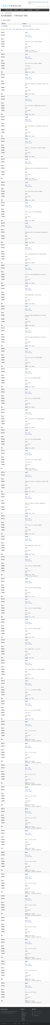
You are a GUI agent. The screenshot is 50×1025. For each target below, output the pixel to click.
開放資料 (23, 1018)
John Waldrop (27, 65)
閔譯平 (26, 671)
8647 (26, 852)
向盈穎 (26, 842)
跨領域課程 (30, 10)
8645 (26, 809)
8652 (26, 961)
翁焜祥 (26, 733)
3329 (26, 348)
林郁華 (26, 87)
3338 (26, 536)
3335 (26, 472)
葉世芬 (26, 755)
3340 (26, 579)
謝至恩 (26, 863)
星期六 (24, 29)
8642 (26, 743)
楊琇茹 (26, 172)
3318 (26, 117)
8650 (26, 918)
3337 (26, 516)
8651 (26, 939)
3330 (26, 369)
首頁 (22, 1011)
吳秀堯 (26, 277)
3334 (26, 450)
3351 (26, 640)
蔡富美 (26, 548)
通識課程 (16, 10)
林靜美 (26, 507)
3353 (26, 681)
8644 (26, 787)
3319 (26, 139)
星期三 (13, 29)
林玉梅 (26, 360)
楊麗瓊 (26, 885)
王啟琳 (26, 421)
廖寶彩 (26, 236)
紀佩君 (26, 441)
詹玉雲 (26, 339)
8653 (26, 983)
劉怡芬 (26, 108)
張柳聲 (26, 380)
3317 (26, 96)
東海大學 (2, 1023)
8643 (26, 765)
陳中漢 (26, 400)
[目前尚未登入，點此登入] (40, 2)
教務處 (23, 1023)
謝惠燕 (26, 129)
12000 (26, 50)
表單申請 (37, 10)
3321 (26, 182)
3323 (26, 223)
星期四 (17, 29)
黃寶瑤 (26, 193)
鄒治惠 (26, 651)
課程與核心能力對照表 (27, 26)
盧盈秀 (26, 256)
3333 (26, 430)
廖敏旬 (26, 44)
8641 (26, 721)
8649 (26, 896)
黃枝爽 (26, 820)
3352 (26, 660)
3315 (26, 54)
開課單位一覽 (24, 1012)
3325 (26, 265)
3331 (26, 389)
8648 (26, 874)
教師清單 (23, 1020)
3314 (26, 32)
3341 (26, 599)
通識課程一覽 (24, 1014)
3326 (26, 286)
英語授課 (22, 10)
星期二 (10, 29)
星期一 (7, 29)
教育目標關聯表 (5, 26)
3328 (26, 328)
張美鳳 (26, 319)
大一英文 (29, 50)
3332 (26, 410)
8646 (26, 830)
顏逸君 (26, 590)
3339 (26, 557)
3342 (26, 619)
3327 (26, 306)
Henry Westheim (28, 462)
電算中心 (19, 1023)
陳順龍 (26, 692)
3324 (26, 245)
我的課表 (30, 2)
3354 (26, 701)
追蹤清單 (33, 2)
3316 (26, 75)
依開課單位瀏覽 (8, 10)
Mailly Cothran (28, 712)
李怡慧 (26, 798)
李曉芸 (26, 972)
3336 (26, 494)
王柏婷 (26, 631)
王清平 (26, 214)
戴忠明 (26, 150)
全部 (27, 29)
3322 (26, 203)
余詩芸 (26, 297)
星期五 (20, 29)
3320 (26, 159)
